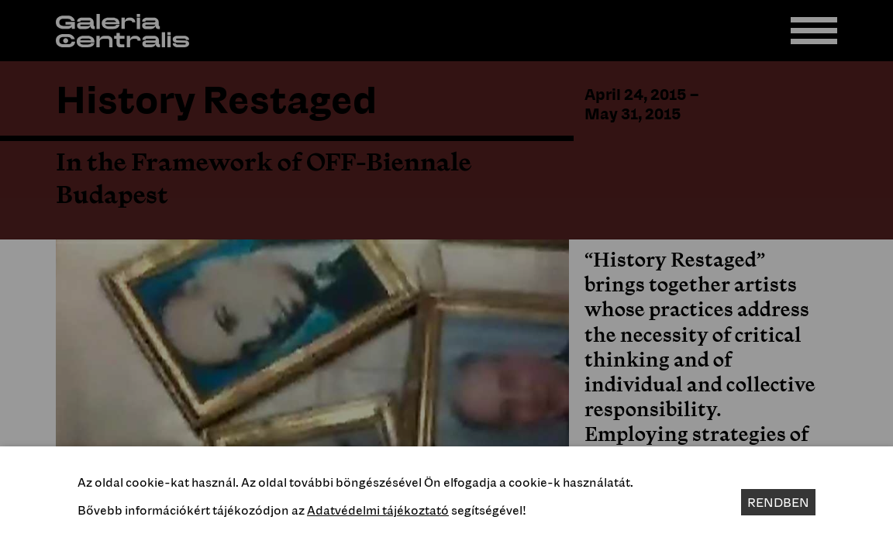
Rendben (778, 502)
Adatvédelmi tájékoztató (378, 510)
